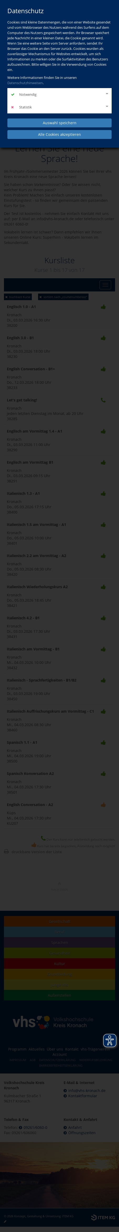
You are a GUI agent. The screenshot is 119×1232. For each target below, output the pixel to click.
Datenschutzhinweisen (25, 82)
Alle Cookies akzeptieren (59, 134)
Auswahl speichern (59, 122)
